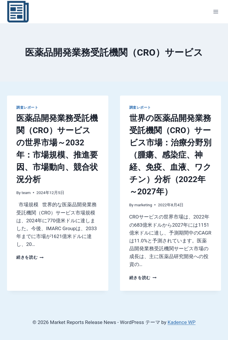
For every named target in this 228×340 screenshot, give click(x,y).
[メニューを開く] (215, 11)
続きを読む (30, 257)
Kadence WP (182, 322)
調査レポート (27, 107)
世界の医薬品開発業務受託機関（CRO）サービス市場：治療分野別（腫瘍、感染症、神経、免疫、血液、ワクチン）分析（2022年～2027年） (170, 154)
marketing (143, 204)
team (26, 192)
